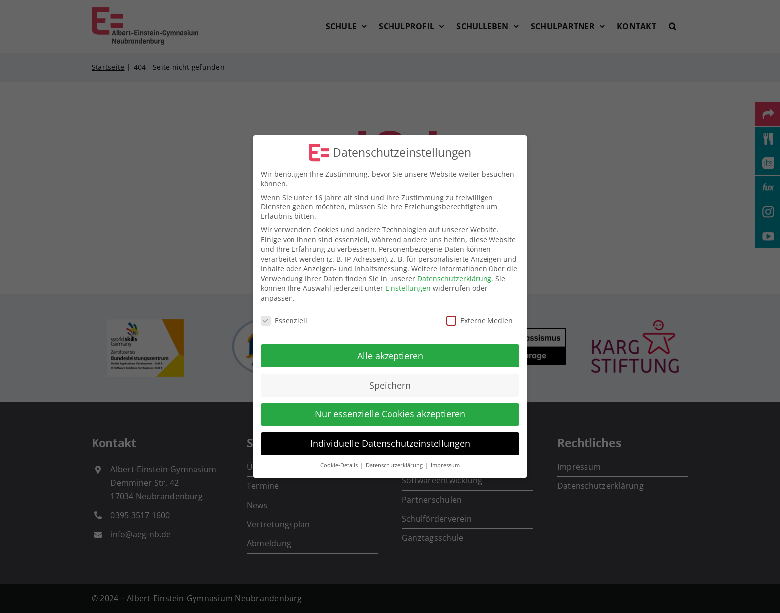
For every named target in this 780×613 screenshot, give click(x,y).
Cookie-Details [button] (339, 465)
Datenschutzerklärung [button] (395, 465)
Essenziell (284, 320)
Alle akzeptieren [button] (390, 355)
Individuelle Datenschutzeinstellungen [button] (390, 443)
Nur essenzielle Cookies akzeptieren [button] (390, 414)
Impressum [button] (445, 465)
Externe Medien (479, 320)
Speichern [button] (390, 385)
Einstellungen (408, 288)
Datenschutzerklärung (454, 278)
